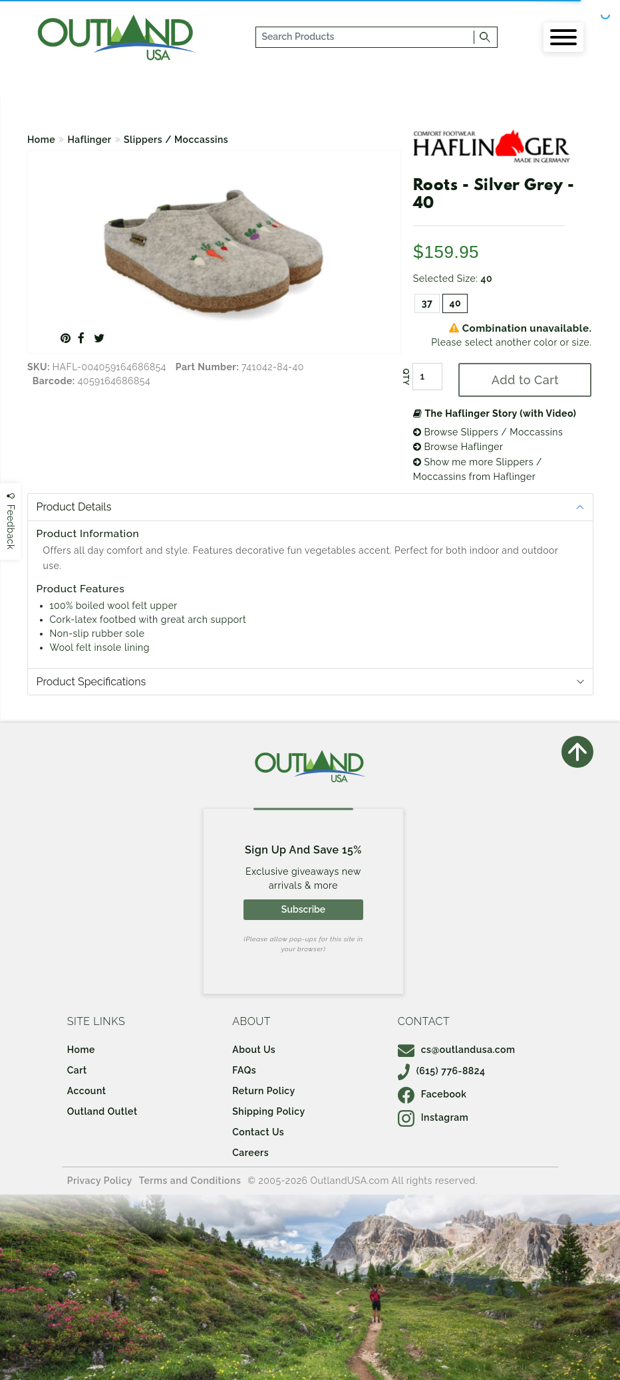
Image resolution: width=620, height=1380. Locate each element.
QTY (405, 377)
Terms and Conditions (190, 1180)
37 (427, 303)
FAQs (244, 1070)
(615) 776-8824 (442, 1071)
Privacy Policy (99, 1180)
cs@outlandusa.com (457, 1049)
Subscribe (303, 909)
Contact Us (258, 1132)
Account (86, 1091)
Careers (250, 1152)
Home (41, 139)
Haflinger (90, 139)
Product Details (74, 507)
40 (455, 303)
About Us (253, 1049)
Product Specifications (91, 681)
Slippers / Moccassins (176, 139)
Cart (77, 1070)
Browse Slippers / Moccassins (488, 432)
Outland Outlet (102, 1111)
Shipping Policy (268, 1111)
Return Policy (263, 1091)
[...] (365, 37)
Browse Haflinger (458, 446)
